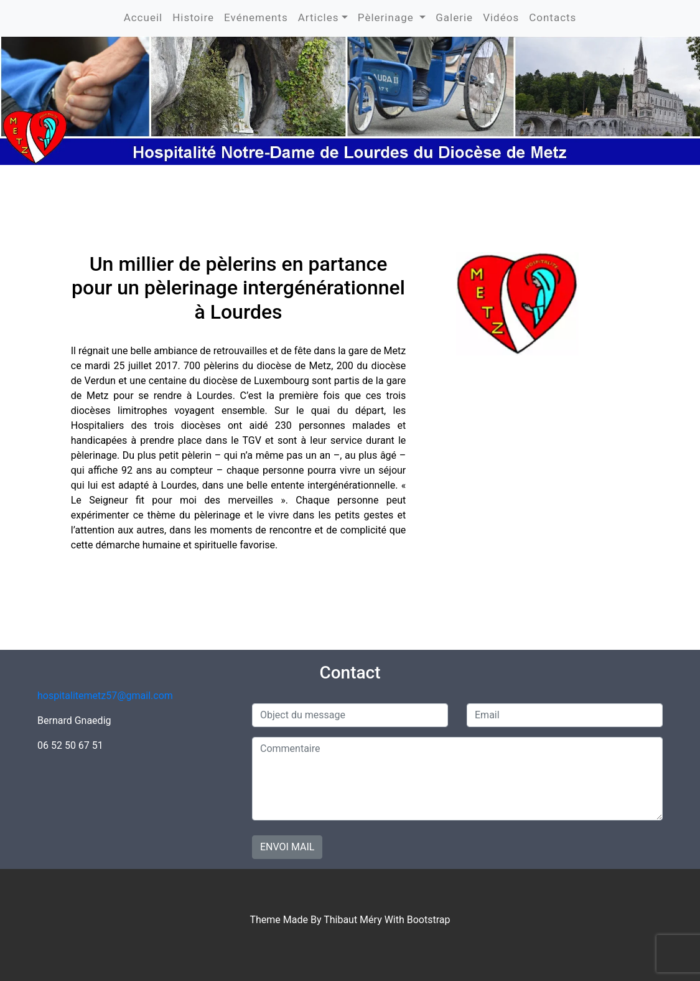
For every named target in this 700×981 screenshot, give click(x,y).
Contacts (552, 17)
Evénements (256, 17)
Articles (318, 17)
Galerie (454, 17)
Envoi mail (287, 847)
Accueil (143, 17)
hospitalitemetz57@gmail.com (105, 696)
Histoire (193, 17)
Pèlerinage (387, 17)
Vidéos (501, 17)
